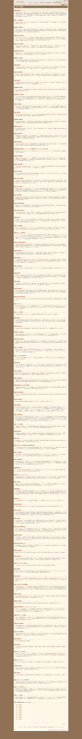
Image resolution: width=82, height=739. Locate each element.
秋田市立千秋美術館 (19, 43)
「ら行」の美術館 (18, 717)
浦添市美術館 (18, 431)
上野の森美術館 (19, 399)
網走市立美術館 (19, 126)
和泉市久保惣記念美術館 (20, 242)
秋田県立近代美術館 (19, 35)
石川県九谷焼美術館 (19, 178)
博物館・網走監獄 (19, 119)
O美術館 (17, 498)
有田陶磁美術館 (19, 141)
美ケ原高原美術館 (19, 414)
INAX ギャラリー (19, 303)
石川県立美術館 (19, 194)
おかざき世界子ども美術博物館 (22, 584)
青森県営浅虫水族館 (19, 50)
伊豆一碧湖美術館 (19, 225)
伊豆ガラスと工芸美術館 (20, 232)
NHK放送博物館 (19, 459)
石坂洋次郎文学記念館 (20, 210)
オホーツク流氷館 (19, 695)
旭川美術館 (18, 80)
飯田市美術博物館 (19, 155)
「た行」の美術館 (18, 709)
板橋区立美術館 (19, 250)
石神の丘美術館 (19, 171)
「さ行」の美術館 (18, 707)
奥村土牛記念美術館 (19, 623)
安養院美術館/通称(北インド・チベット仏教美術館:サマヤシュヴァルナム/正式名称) (32, 148)
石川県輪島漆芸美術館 (20, 203)
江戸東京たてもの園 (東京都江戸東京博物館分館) (25, 445)
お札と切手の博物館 (19, 631)
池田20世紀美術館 (19, 164)
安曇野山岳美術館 (19, 87)
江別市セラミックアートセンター (22, 474)
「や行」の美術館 (18, 715)
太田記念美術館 (19, 550)
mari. (60, 729)
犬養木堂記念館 (19, 326)
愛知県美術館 (18, 10)
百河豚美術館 (18, 257)
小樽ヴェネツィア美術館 (20, 651)
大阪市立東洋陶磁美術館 (20, 526)
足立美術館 (18, 112)
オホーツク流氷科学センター (21, 686)
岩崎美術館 (18, 362)
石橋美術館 (18, 217)
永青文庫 (17, 438)
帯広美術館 (18, 672)
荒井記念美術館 (19, 133)
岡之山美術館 (18, 593)
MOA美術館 (18, 481)
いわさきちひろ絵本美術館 (21, 355)
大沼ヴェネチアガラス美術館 (21, 563)
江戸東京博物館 (19, 452)
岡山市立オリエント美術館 (21, 615)
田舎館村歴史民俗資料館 (20, 296)
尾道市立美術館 (19, 665)
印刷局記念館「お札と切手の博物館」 (23, 385)
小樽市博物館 (18, 638)
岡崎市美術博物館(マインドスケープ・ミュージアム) (26, 606)
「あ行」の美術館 (18, 704)
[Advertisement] (41, 734)
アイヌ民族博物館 (19, 20)
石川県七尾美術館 (19, 186)
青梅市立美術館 (19, 504)
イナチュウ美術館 (19, 312)
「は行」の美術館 (18, 712)
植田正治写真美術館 (19, 392)
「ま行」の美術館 (18, 714)
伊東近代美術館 (19, 288)
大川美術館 (18, 518)
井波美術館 (18, 317)
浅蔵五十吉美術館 (19, 57)
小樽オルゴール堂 (19, 659)
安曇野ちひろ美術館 (19, 94)
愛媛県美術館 (18, 467)
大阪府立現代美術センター (21, 543)
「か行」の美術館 (18, 706)
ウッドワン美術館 (19, 424)
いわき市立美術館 (19, 347)
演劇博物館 (18, 488)
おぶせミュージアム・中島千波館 (22, 679)
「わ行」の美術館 (18, 719)
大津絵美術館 (18, 556)
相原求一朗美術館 (19, 27)
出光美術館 (18, 281)
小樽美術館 (18, 644)
